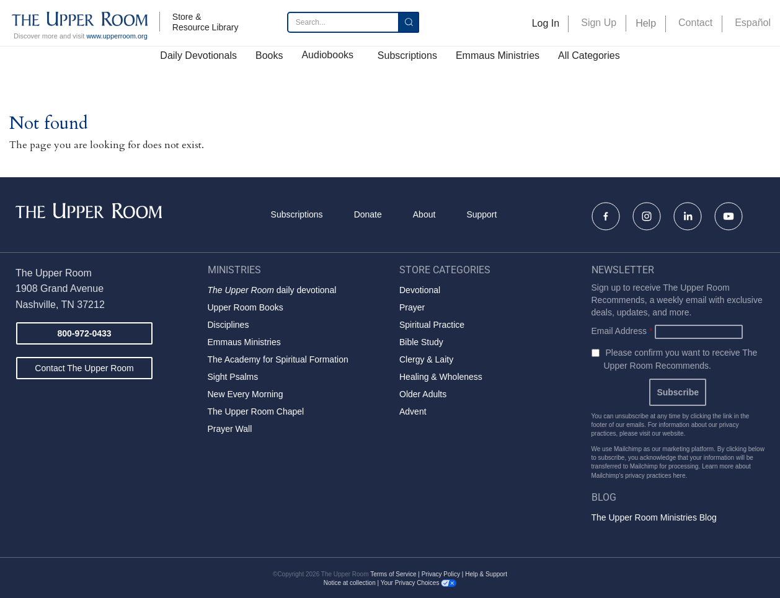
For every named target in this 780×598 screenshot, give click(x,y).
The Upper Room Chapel (256, 411)
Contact (695, 22)
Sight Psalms (233, 377)
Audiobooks (327, 55)
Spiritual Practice (431, 325)
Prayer (412, 307)
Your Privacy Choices (418, 582)
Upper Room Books (245, 307)
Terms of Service (393, 574)
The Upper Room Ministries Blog (654, 517)
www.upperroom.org (116, 36)
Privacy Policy (441, 574)
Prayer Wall (230, 429)
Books (269, 55)
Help (646, 23)
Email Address (622, 331)
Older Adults (422, 394)
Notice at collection (350, 582)
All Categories (589, 55)
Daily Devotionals (198, 55)
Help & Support (486, 574)
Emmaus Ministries (497, 55)
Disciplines (228, 325)
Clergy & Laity (426, 359)
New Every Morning (245, 394)
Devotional (419, 290)
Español (753, 22)
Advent (413, 411)
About (424, 214)
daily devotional (272, 290)
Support (481, 214)
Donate (368, 214)
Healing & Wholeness (440, 377)
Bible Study (421, 342)
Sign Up (598, 22)
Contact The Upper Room (84, 368)
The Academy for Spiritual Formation (278, 359)
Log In (545, 23)
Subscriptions (407, 55)
